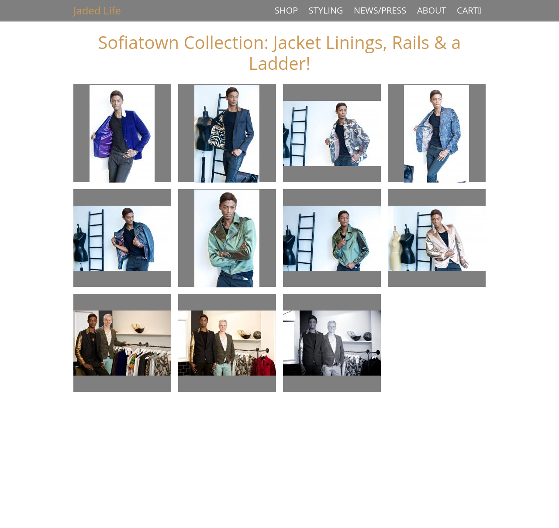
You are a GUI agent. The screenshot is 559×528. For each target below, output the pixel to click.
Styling (326, 10)
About (431, 10)
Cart (467, 10)
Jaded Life (97, 10)
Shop (286, 10)
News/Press (380, 10)
